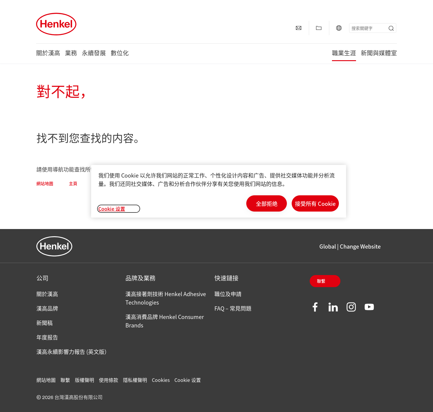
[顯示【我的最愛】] (319, 28)
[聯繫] (298, 28)
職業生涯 (344, 53)
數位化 (120, 53)
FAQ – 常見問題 (232, 308)
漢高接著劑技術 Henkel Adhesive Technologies (165, 298)
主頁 (73, 184)
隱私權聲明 (135, 379)
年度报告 (47, 337)
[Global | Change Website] (339, 28)
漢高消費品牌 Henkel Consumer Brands (164, 321)
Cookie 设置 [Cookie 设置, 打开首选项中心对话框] (111, 208)
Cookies (161, 379)
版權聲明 (84, 379)
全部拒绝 (267, 203)
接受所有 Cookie (315, 203)
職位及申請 (227, 294)
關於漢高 (48, 53)
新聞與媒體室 (379, 53)
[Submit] (391, 28)
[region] (218, 191)
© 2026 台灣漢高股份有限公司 (69, 397)
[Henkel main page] (56, 24)
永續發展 (94, 53)
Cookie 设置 (187, 379)
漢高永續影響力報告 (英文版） (73, 351)
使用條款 (108, 379)
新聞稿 (44, 323)
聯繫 (321, 281)
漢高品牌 (47, 308)
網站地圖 (44, 184)
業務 (71, 53)
